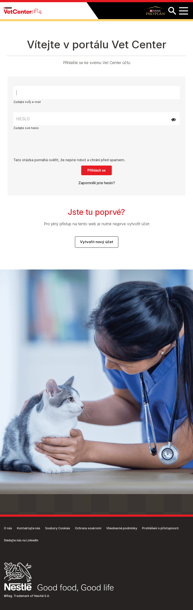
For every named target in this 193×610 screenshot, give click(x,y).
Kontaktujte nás (28, 528)
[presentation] (50, 147)
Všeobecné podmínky (121, 528)
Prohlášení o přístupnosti (160, 528)
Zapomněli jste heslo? (96, 183)
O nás (8, 528)
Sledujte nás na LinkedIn (21, 540)
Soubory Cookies (57, 528)
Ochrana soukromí (88, 528)
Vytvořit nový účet (96, 242)
